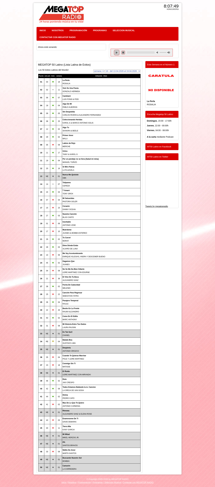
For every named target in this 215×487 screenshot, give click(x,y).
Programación (84, 482)
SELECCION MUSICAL (124, 30)
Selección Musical (112, 482)
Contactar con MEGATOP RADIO (138, 482)
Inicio (63, 482)
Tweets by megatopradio (156, 206)
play (117, 53)
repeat (141, 55)
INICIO (43, 30)
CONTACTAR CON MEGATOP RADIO (58, 37)
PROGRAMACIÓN (78, 30)
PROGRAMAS (100, 30)
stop (123, 52)
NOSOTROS (58, 30)
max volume (168, 52)
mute (157, 52)
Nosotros (72, 482)
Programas (98, 482)
